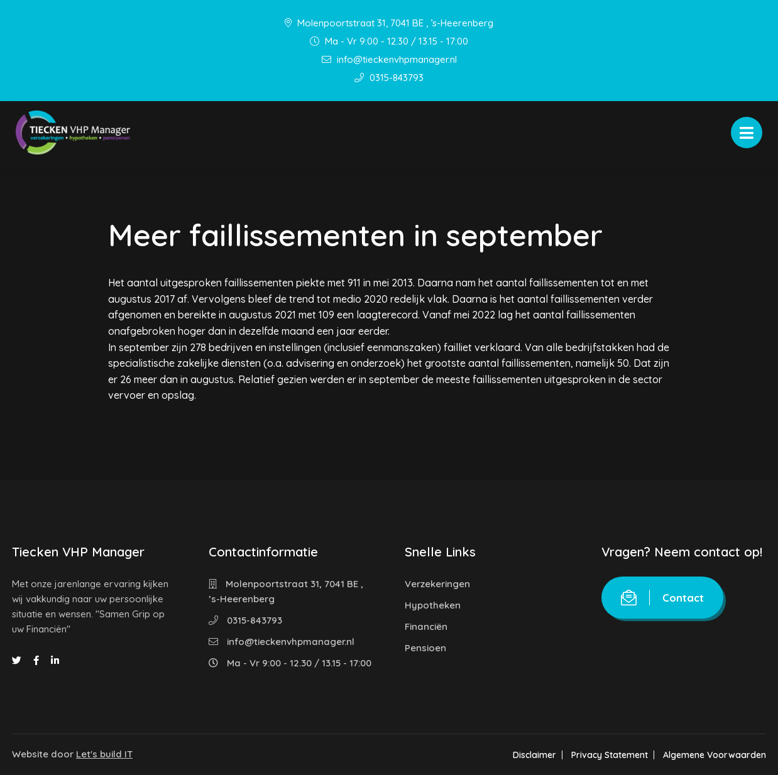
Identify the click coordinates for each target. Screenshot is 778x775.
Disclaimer (534, 755)
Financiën (426, 626)
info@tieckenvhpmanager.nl (389, 59)
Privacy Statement (609, 755)
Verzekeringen (437, 584)
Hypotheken (433, 605)
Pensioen (425, 648)
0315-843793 (389, 78)
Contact (662, 597)
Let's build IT (104, 754)
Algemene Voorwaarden (714, 755)
